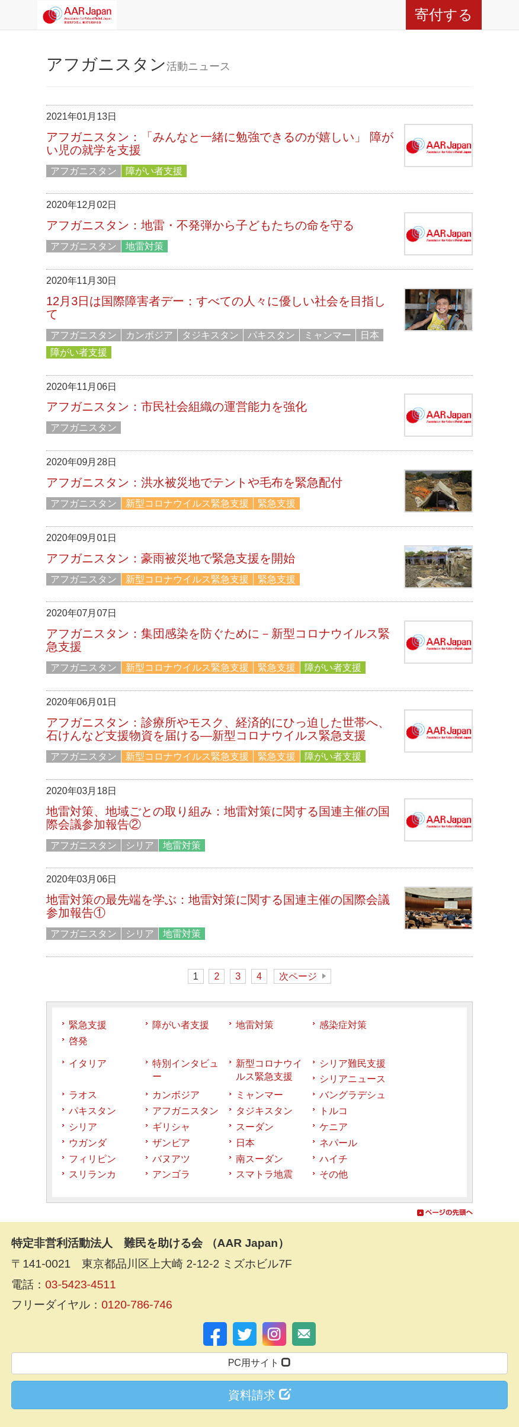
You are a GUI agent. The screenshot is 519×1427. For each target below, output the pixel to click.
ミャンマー (327, 335)
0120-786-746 (136, 1304)
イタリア (88, 1063)
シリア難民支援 (352, 1063)
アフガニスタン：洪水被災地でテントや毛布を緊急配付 (194, 482)
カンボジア (149, 335)
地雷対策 (145, 246)
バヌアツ (171, 1159)
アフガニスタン (83, 171)
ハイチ (333, 1159)
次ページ (298, 976)
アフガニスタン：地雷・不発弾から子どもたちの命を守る (200, 225)
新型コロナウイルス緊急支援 (187, 503)
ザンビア (171, 1143)
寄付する (444, 15)
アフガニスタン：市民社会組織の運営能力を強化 (176, 406)
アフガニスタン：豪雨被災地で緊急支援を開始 (170, 558)
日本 (369, 335)
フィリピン (92, 1159)
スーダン (255, 1127)
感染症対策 (343, 1025)
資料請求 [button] (259, 1395)
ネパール (338, 1143)
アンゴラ (171, 1174)
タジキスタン (210, 335)
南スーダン (259, 1159)
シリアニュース (352, 1079)
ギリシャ (171, 1127)
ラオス (83, 1095)
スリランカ (92, 1174)
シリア (140, 845)
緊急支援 (277, 503)
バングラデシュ (352, 1095)
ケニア (333, 1127)
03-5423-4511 (80, 1284)
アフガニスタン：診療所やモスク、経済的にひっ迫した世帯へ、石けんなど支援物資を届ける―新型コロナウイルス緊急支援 (218, 729)
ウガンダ (88, 1143)
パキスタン (271, 335)
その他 (333, 1174)
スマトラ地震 (264, 1174)
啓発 (78, 1041)
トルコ (333, 1111)
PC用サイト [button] (259, 1363)
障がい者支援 (154, 171)
